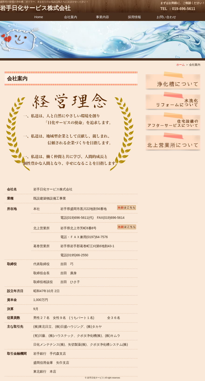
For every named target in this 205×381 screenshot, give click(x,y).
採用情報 (134, 17)
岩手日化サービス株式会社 (35, 8)
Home (38, 17)
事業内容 (102, 17)
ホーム (180, 64)
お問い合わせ (166, 17)
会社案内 (70, 17)
